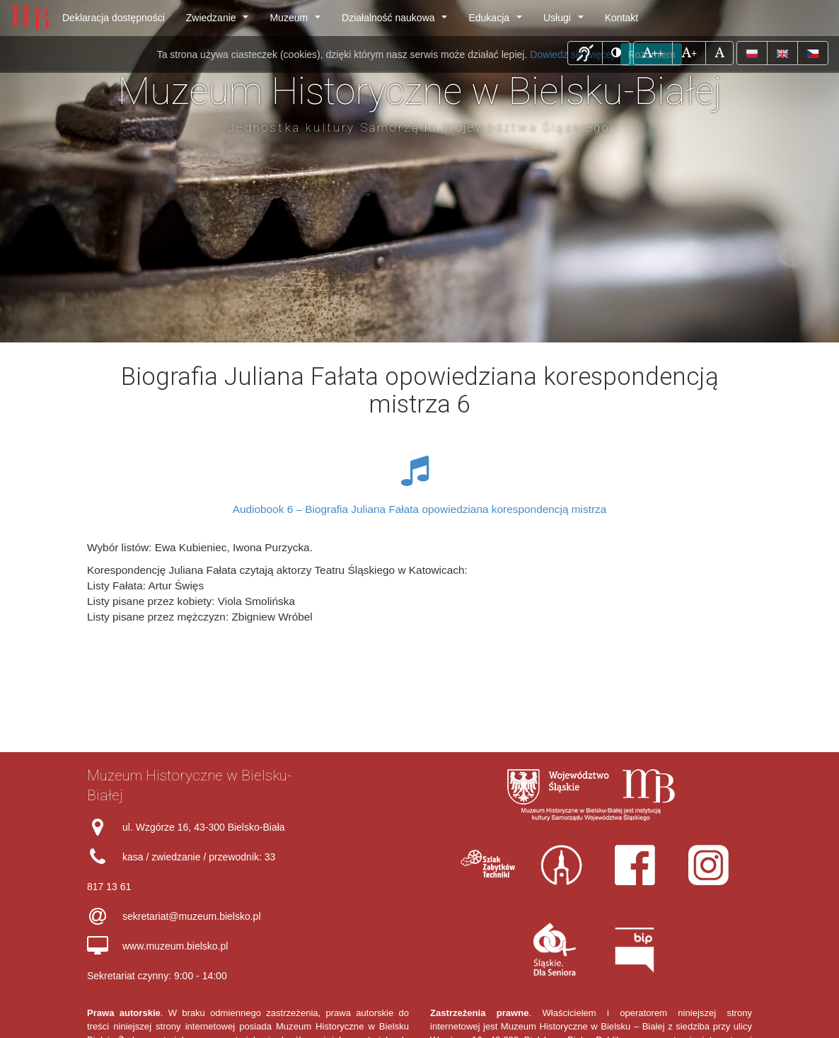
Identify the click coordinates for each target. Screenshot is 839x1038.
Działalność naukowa (397, 21)
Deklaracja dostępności (113, 17)
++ (657, 52)
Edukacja (497, 21)
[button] (585, 53)
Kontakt (621, 17)
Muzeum (297, 21)
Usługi (566, 21)
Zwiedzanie (220, 21)
